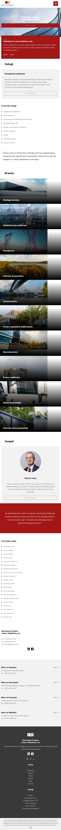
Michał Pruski (7, 565)
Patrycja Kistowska (9, 602)
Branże (30, 778)
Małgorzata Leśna (9, 554)
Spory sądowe (8, 123)
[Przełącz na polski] (27, 759)
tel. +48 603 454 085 (8, 639)
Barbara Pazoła (8, 610)
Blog (30, 781)
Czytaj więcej (31, 93)
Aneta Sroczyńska (9, 599)
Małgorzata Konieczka (10, 576)
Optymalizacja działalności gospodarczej (17, 127)
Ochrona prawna (9, 150)
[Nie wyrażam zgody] (59, 824)
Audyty (5, 143)
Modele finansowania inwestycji (14, 135)
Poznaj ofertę (30, 25)
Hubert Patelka (8, 558)
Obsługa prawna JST (10, 131)
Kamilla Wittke (8, 588)
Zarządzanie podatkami (11, 119)
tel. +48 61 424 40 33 (8, 641)
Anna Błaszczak (8, 617)
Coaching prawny (9, 147)
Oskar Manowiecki (9, 591)
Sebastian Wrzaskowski (10, 606)
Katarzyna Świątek (9, 573)
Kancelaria (30, 770)
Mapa (55, 675)
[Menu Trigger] (55, 3)
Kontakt (30, 784)
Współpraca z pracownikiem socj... (18, 41)
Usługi (30, 776)
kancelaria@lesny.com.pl (9, 644)
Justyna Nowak (8, 562)
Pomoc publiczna (9, 139)
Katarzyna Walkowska (10, 569)
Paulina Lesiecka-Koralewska (12, 580)
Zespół (30, 773)
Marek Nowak (7, 595)
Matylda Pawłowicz (9, 584)
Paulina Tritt (7, 613)
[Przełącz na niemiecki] (33, 759)
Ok (30, 827)
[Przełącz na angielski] (30, 759)
